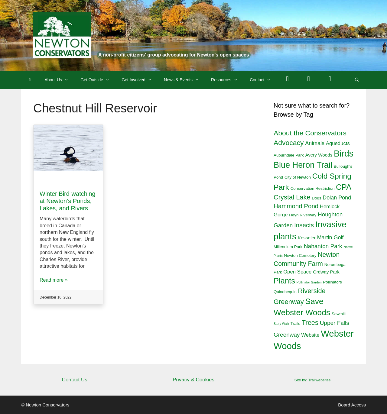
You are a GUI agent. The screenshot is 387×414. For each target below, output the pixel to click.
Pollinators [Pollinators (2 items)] (332, 282)
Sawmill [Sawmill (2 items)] (339, 314)
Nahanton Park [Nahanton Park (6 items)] (323, 246)
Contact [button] (263, 80)
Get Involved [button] (140, 80)
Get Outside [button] (97, 80)
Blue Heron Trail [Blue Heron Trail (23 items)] (303, 165)
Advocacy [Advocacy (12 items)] (289, 143)
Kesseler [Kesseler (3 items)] (307, 237)
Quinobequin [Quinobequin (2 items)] (285, 291)
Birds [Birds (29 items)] (343, 153)
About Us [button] (60, 80)
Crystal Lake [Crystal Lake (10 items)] (292, 197)
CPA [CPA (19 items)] (343, 187)
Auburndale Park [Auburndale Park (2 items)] (289, 155)
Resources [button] (227, 80)
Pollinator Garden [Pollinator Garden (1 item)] (309, 282)
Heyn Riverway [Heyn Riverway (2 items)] (302, 215)
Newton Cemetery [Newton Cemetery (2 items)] (300, 255)
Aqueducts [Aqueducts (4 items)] (338, 143)
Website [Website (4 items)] (310, 335)
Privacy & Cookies (193, 380)
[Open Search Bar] (357, 80)
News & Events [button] (184, 80)
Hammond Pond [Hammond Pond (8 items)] (296, 205)
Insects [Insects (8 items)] (304, 225)
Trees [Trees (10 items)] (310, 322)
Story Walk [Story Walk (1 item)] (281, 323)
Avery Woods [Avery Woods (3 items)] (318, 154)
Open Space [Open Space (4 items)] (297, 272)
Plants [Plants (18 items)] (284, 281)
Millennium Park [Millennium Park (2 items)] (288, 246)
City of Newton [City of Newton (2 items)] (298, 177)
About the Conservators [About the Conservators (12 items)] (310, 133)
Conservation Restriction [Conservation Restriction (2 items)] (313, 188)
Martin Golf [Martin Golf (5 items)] (330, 237)
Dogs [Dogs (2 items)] (316, 198)
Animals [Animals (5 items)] (314, 143)
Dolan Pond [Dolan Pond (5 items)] (337, 198)
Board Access (352, 404)
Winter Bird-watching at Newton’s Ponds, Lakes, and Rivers (68, 201)
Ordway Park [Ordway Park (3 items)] (326, 271)
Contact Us (74, 380)
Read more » (54, 280)
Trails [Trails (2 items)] (295, 323)
